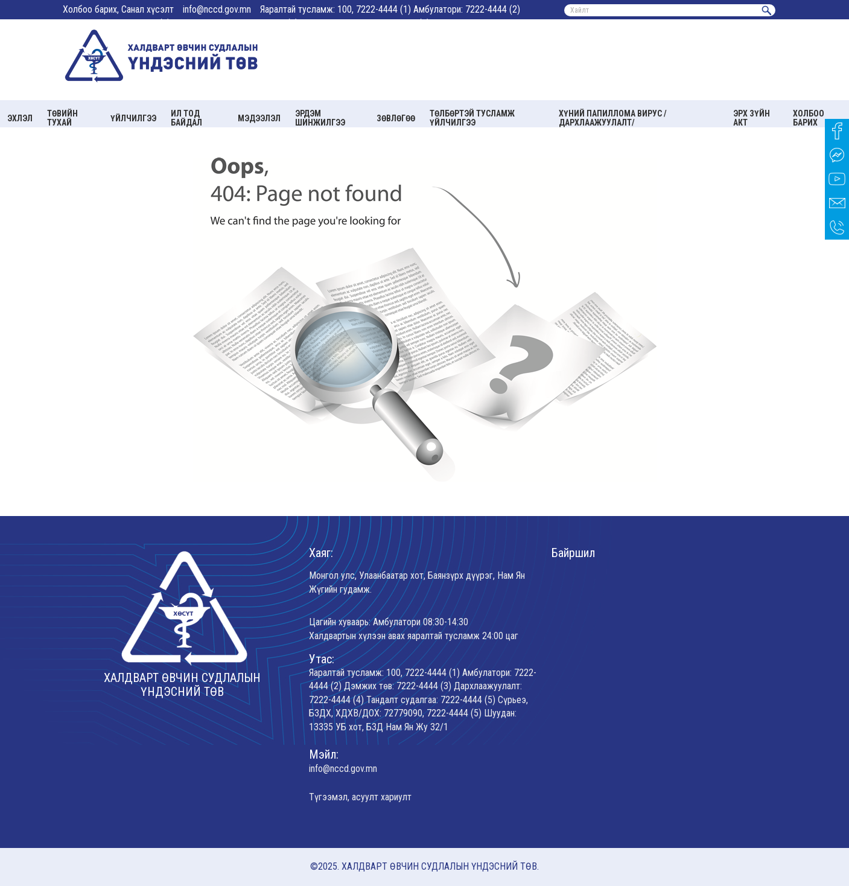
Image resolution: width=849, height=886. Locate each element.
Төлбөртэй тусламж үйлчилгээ (472, 118)
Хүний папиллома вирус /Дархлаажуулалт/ (613, 118)
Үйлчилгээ (133, 118)
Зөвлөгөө (396, 118)
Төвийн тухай (62, 118)
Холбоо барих (808, 118)
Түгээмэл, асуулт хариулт (360, 797)
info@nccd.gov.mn (217, 9)
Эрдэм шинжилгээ (320, 118)
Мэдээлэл (259, 118)
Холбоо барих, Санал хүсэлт (118, 9)
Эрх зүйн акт (751, 118)
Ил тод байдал (186, 118)
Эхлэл (20, 118)
